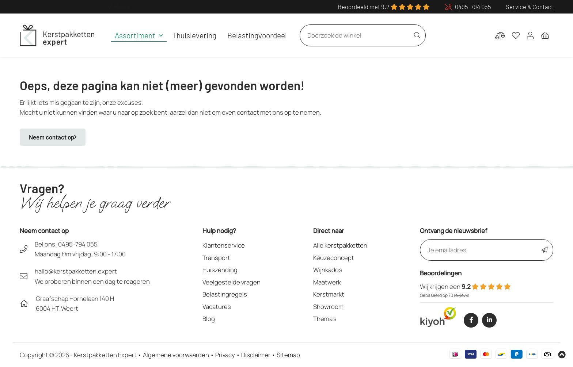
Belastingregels (224, 294)
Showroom (328, 306)
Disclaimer (255, 355)
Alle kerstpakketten (340, 245)
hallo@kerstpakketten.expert (76, 271)
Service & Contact (529, 6)
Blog (208, 318)
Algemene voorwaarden (176, 355)
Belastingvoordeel (257, 35)
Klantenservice (223, 245)
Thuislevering (194, 35)
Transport (216, 257)
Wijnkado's (327, 269)
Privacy (225, 355)
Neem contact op (52, 137)
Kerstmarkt (328, 294)
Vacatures (216, 306)
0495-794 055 (78, 244)
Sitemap (288, 355)
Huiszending (220, 269)
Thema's (325, 318)
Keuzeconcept (333, 257)
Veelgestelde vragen (231, 282)
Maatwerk (327, 282)
